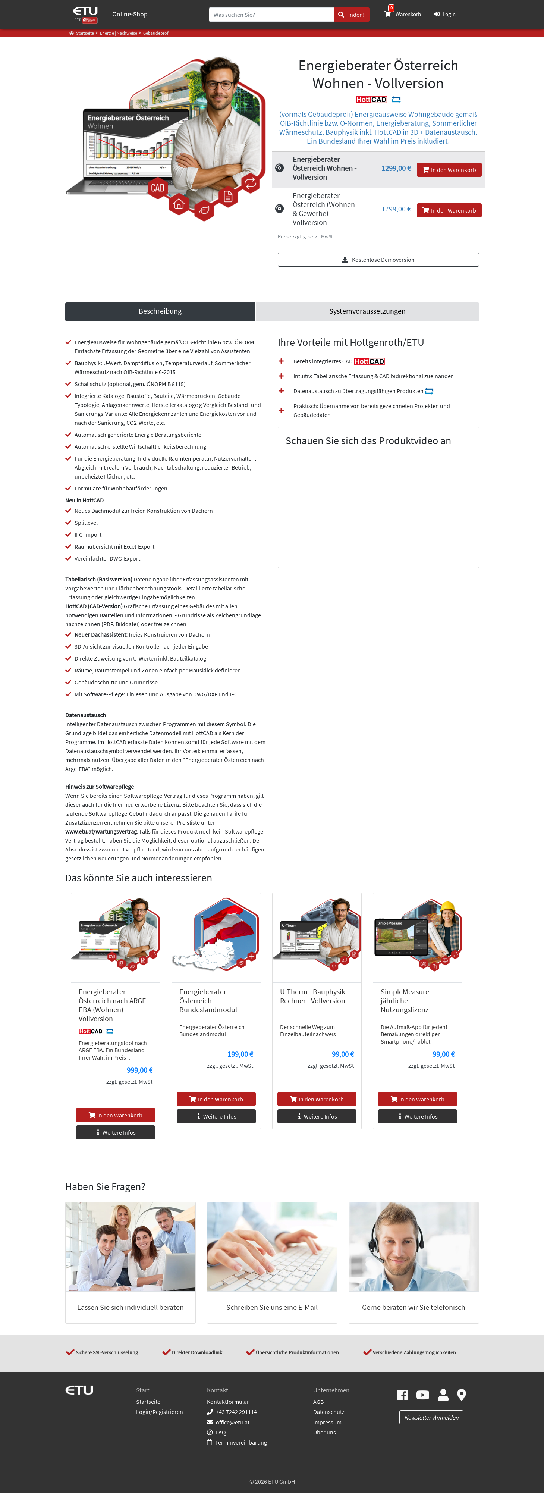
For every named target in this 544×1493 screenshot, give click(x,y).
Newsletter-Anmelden (431, 1417)
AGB (318, 1401)
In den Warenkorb (449, 169)
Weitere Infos (115, 1132)
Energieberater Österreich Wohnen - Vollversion (324, 168)
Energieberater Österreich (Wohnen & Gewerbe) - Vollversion (324, 209)
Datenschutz (329, 1411)
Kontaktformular (228, 1401)
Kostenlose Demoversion (378, 259)
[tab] (160, 311)
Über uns (324, 1432)
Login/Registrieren (159, 1411)
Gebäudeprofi (156, 33)
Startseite (148, 1401)
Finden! (351, 14)
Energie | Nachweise (118, 33)
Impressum (327, 1422)
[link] (367, 311)
